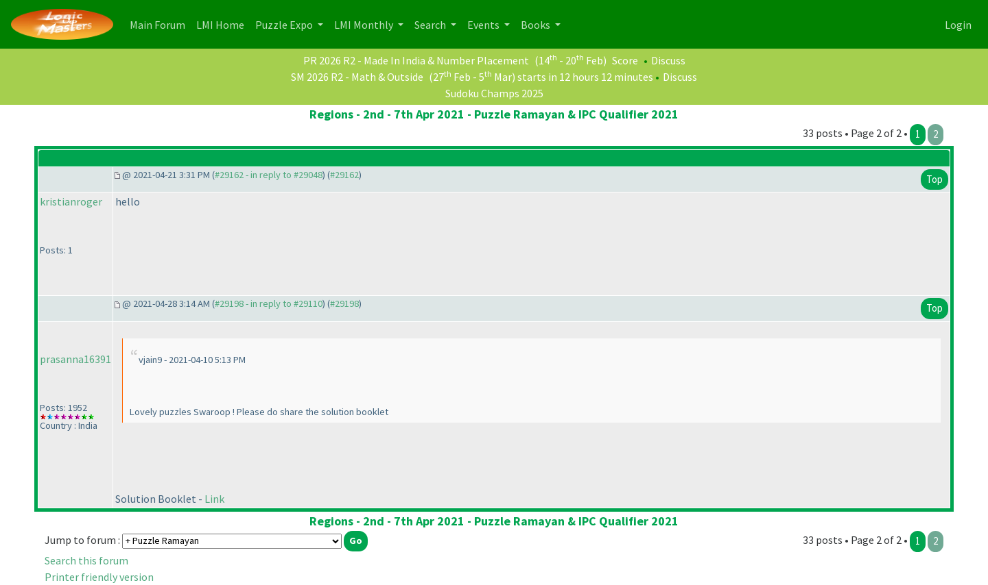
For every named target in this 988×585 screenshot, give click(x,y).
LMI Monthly (364, 25)
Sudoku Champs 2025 (494, 93)
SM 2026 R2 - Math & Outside (357, 77)
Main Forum (160, 24)
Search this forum (86, 560)
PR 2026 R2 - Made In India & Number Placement (416, 60)
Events (484, 25)
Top (934, 179)
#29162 (344, 175)
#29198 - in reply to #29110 (268, 303)
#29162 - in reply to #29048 (268, 175)
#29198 (344, 303)
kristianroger (71, 201)
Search (431, 25)
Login (958, 25)
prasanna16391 (75, 359)
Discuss (668, 60)
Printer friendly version (99, 577)
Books (536, 25)
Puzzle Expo (285, 25)
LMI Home (223, 24)
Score (625, 60)
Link (214, 499)
